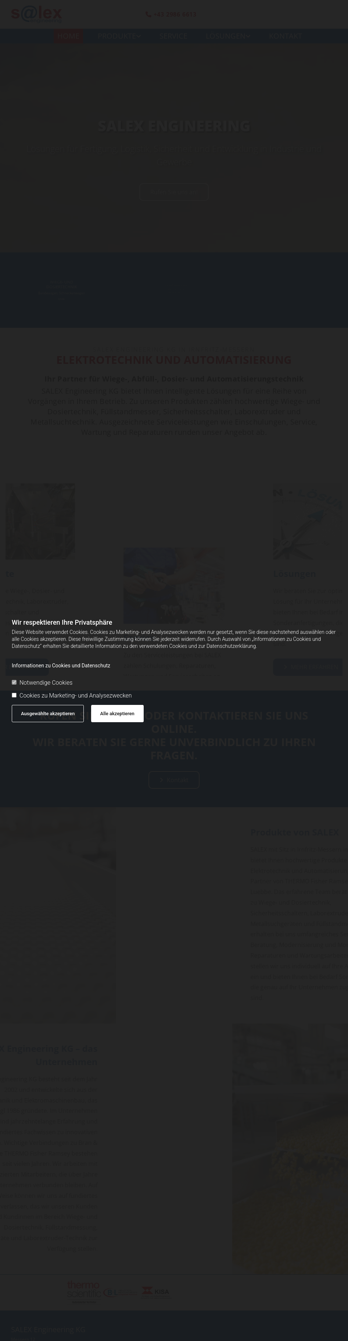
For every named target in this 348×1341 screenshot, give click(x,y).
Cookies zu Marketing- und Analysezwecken (72, 695)
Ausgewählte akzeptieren (48, 713)
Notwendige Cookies (42, 682)
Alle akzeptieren (117, 713)
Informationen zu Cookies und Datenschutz (61, 665)
